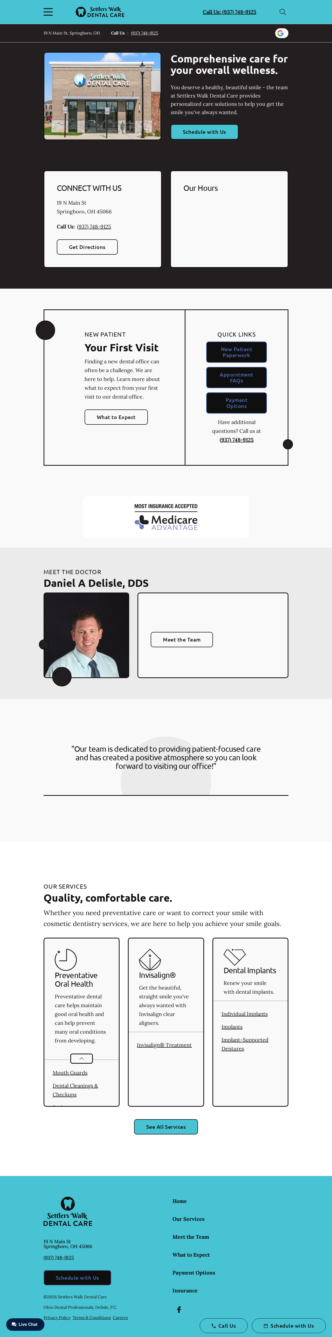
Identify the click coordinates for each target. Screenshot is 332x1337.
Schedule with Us (204, 131)
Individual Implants (245, 1014)
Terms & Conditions (92, 1317)
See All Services (166, 1126)
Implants (232, 1026)
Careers (120, 1317)
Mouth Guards (70, 1072)
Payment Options (236, 402)
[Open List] (81, 1059)
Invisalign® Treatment (164, 1045)
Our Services (188, 1219)
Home (179, 1201)
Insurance (185, 1290)
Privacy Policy (57, 1317)
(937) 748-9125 (144, 33)
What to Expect (116, 417)
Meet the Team (181, 639)
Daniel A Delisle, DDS (96, 582)
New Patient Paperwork (236, 352)
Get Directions (87, 246)
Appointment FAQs (236, 377)
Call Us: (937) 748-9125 (229, 12)
